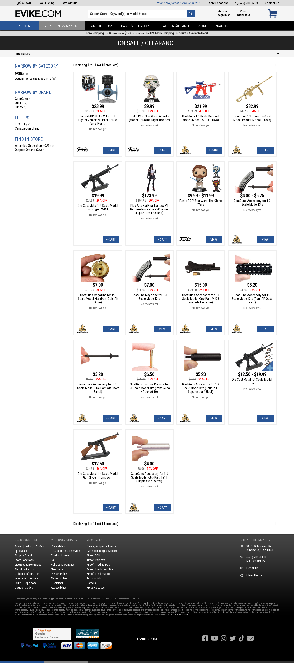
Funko (20, 107)
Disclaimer (57, 583)
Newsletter (57, 569)
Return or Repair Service (65, 550)
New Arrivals (69, 26)
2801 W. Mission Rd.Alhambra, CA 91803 (259, 548)
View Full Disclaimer (177, 614)
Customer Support (65, 540)
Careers (91, 583)
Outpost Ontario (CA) (30, 150)
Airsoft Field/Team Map (100, 569)
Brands (221, 26)
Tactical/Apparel (175, 26)
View (243, 13)
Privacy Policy (59, 573)
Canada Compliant (29, 128)
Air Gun (70, 3)
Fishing (47, 3)
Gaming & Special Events (101, 546)
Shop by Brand (23, 555)
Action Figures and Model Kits (35, 78)
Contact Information (255, 540)
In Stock (22, 124)
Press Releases (96, 587)
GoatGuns (24, 99)
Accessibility (58, 587)
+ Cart (111, 150)
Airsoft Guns (101, 26)
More (202, 26)
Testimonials (94, 578)
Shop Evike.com (26, 540)
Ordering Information (27, 573)
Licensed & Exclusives (28, 564)
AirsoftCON (93, 555)
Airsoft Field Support (99, 573)
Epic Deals (25, 26)
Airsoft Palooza (96, 560)
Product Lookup (61, 555)
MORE (21, 73)
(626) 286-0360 (246, 3)
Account (224, 13)
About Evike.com (25, 569)
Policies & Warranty (62, 564)
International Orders (26, 578)
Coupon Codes (24, 587)
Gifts (48, 26)
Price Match (58, 546)
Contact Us (272, 3)
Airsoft (24, 3)
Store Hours (254, 575)
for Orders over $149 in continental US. (147, 33)
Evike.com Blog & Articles (102, 550)
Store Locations (218, 3)
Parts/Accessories (137, 26)
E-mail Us (252, 568)
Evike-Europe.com (25, 583)
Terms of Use (59, 578)
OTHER (21, 103)
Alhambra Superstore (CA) (34, 145)
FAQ (53, 560)
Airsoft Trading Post (99, 564)
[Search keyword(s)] (141, 14)
